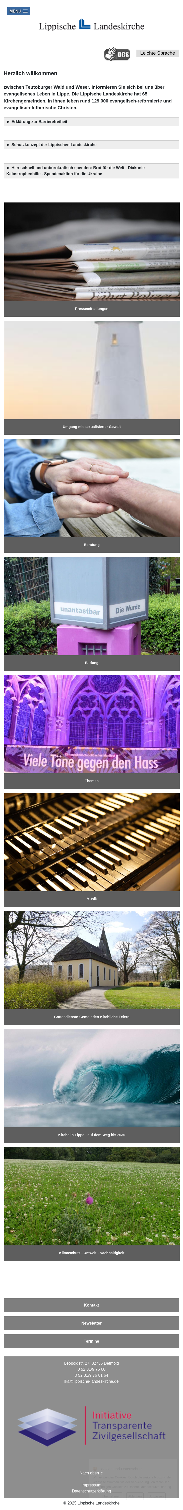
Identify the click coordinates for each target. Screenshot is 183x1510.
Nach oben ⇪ (91, 1473)
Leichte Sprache (157, 53)
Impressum (91, 1485)
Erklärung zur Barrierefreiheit (40, 122)
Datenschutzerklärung (91, 1491)
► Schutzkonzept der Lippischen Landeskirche (52, 145)
